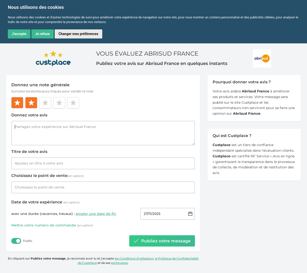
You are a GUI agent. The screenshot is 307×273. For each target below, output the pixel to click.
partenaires (119, 263)
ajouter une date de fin (96, 213)
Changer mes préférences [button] (78, 34)
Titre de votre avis (29, 151)
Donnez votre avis (29, 115)
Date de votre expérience (45, 202)
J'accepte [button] (19, 34)
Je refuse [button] (42, 34)
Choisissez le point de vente (47, 175)
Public (27, 241)
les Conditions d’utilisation (134, 258)
